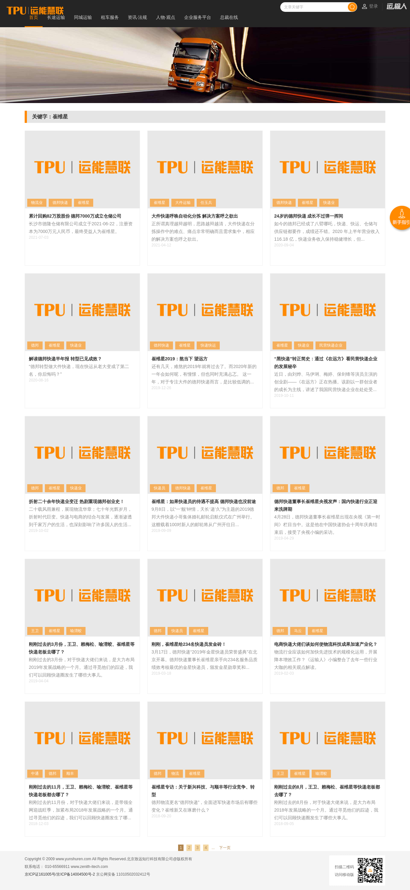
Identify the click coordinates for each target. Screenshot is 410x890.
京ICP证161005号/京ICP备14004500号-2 (60, 874)
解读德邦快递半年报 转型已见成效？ (65, 358)
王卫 (35, 631)
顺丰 (70, 773)
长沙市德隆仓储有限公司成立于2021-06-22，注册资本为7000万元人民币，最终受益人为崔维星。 (81, 227)
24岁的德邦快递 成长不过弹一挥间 (308, 216)
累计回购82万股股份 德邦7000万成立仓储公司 (75, 216)
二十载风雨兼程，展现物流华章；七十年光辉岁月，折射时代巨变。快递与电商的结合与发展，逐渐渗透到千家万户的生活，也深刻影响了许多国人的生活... (80, 517)
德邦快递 (60, 202)
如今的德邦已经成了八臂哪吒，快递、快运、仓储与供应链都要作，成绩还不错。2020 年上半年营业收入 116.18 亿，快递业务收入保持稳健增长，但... (327, 231)
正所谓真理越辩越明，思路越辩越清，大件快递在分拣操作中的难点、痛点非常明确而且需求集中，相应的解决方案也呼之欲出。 (203, 231)
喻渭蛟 (76, 631)
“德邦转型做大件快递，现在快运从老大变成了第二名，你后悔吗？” (79, 370)
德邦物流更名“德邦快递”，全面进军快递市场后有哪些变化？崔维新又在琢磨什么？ (205, 806)
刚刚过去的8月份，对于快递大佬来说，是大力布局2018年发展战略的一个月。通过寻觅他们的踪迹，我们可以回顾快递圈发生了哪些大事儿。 (326, 810)
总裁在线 (229, 17)
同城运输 (83, 17)
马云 (298, 631)
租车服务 (110, 17)
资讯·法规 (137, 17)
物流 (175, 773)
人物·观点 (165, 17)
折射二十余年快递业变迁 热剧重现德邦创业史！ (76, 501)
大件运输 (183, 202)
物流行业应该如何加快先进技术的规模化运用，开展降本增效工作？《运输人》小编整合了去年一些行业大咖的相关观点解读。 (325, 659)
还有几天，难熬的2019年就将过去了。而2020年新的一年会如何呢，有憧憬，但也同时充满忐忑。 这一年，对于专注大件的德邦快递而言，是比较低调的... (204, 374)
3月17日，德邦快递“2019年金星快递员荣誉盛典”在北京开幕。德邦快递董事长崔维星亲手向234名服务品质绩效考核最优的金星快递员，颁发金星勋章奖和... (205, 659)
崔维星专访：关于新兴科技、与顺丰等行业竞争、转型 (203, 790)
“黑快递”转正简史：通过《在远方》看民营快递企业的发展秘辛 (325, 362)
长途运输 (56, 17)
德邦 (35, 345)
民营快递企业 (330, 345)
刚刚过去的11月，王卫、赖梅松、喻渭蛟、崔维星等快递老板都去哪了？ (81, 790)
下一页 (225, 848)
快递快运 (208, 345)
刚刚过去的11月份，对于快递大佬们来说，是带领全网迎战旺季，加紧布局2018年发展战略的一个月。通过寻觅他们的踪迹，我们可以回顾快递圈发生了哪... (81, 810)
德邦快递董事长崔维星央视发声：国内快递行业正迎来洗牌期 (325, 505)
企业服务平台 (197, 17)
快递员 (159, 488)
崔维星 (83, 202)
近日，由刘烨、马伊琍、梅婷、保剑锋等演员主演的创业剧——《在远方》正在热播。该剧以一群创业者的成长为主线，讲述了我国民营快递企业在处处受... (325, 382)
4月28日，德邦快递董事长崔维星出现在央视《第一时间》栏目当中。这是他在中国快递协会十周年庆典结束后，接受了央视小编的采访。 (327, 524)
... (213, 848)
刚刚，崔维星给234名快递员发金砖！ (189, 644)
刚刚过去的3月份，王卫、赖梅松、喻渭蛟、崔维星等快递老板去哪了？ (82, 648)
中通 (35, 773)
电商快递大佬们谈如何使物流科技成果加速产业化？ (325, 644)
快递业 (329, 202)
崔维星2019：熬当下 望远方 (180, 358)
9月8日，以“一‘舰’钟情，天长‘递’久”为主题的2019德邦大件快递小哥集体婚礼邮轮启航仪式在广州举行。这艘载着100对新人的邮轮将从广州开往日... (203, 517)
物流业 (37, 202)
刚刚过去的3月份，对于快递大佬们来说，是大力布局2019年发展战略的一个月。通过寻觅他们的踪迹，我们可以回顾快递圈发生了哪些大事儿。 (82, 667)
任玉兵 (206, 202)
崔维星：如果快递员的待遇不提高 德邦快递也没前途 (204, 501)
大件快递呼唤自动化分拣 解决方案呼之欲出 (195, 216)
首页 (33, 17)
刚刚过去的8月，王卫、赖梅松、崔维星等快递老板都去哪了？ (327, 790)
